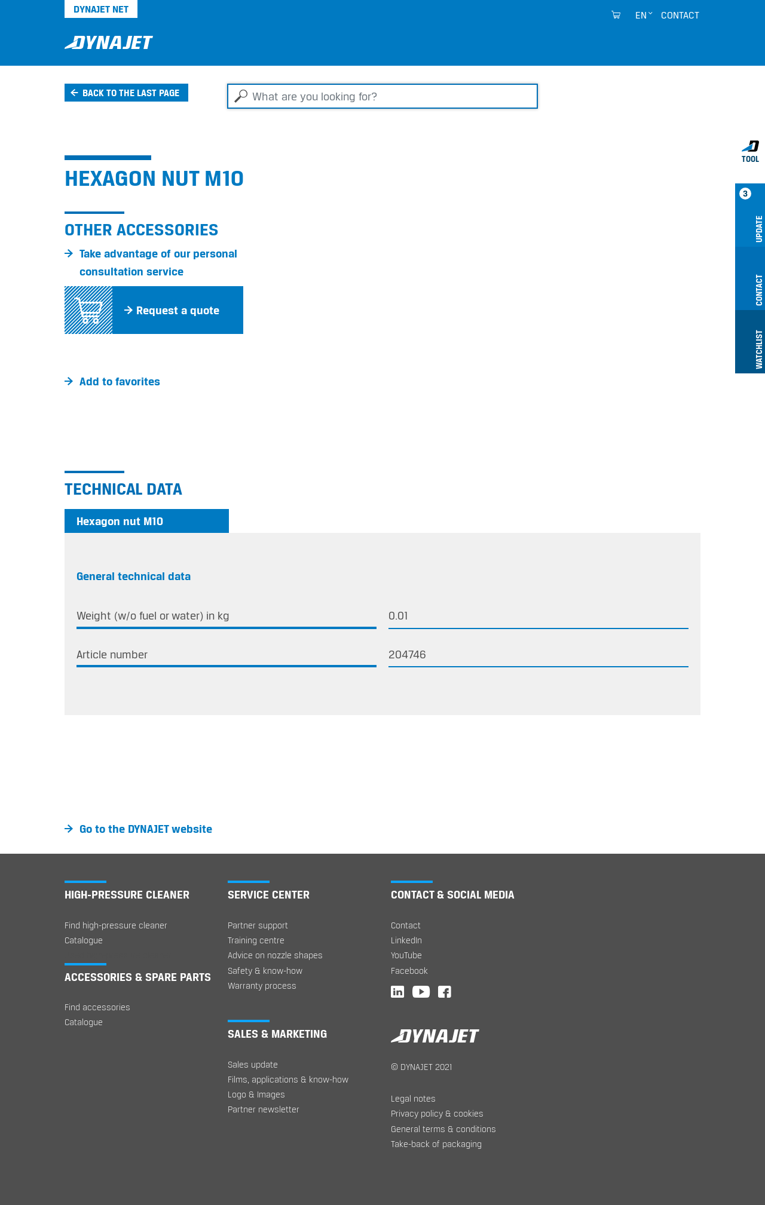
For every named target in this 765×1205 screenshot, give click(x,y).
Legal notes (413, 1098)
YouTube (406, 955)
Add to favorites (119, 381)
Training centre (256, 940)
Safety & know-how (265, 970)
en (641, 15)
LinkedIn (406, 940)
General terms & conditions (443, 1129)
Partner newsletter (263, 1109)
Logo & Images (256, 1094)
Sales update (253, 1064)
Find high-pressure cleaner (116, 925)
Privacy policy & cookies (437, 1113)
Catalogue (84, 940)
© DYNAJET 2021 (421, 1067)
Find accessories (97, 1007)
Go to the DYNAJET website (145, 828)
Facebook (409, 970)
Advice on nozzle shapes (275, 955)
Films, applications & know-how (288, 1079)
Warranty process (262, 985)
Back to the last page (130, 92)
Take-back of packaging (436, 1144)
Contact (680, 15)
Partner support (258, 925)
